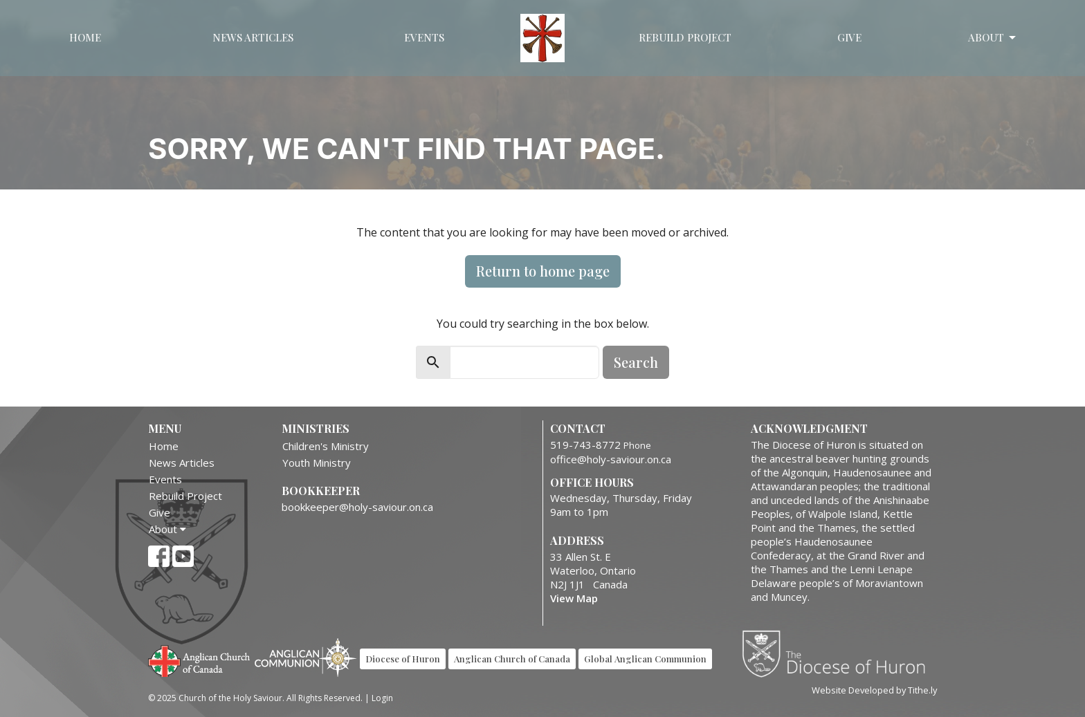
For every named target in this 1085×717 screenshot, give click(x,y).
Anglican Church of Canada (199, 659)
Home (85, 37)
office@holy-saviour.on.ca (610, 459)
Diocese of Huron (839, 653)
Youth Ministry (316, 462)
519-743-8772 (585, 444)
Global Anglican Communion (645, 658)
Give (849, 37)
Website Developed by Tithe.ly (874, 690)
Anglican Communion (305, 657)
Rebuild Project (685, 37)
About (993, 37)
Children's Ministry (325, 446)
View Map (574, 598)
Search (636, 362)
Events (424, 37)
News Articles (252, 37)
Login (382, 698)
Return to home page (543, 270)
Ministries (315, 428)
